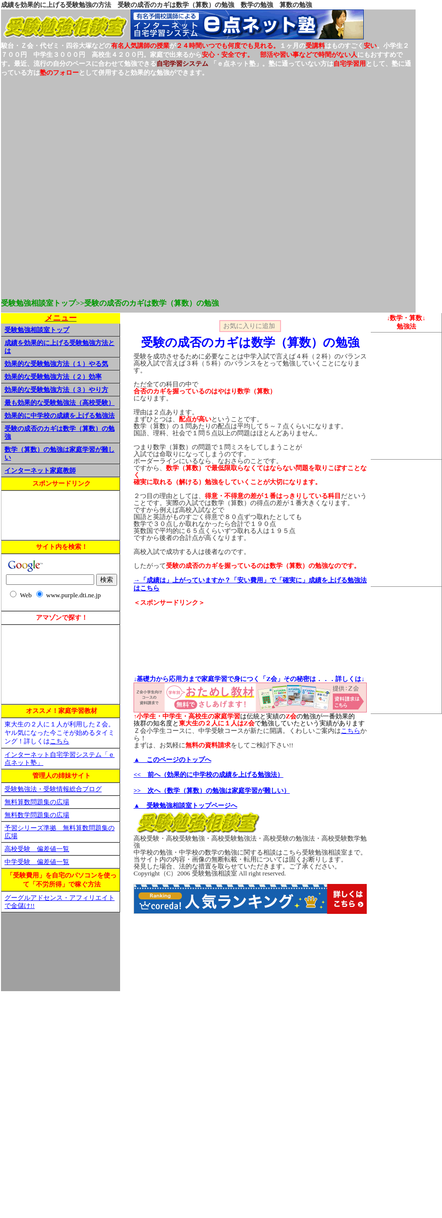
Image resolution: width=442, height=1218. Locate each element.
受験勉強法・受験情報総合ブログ (53, 789)
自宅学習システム (182, 63)
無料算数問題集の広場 (36, 802)
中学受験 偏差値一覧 (36, 862)
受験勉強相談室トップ (36, 330)
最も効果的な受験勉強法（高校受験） (59, 402)
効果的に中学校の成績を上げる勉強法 (59, 415)
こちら (59, 741)
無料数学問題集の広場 (36, 815)
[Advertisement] (108, 185)
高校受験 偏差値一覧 (36, 849)
